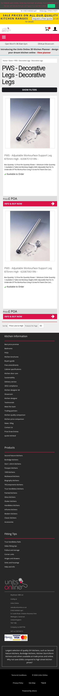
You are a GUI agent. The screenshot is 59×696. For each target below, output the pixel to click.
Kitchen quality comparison (14, 415)
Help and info (9, 567)
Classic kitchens (10, 518)
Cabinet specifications (12, 369)
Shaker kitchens (10, 501)
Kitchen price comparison (14, 419)
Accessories (8, 522)
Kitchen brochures (11, 357)
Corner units (9, 554)
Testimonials (9, 402)
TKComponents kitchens (13, 484)
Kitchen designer (10, 398)
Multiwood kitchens (11, 476)
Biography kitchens (11, 480)
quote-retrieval (10, 435)
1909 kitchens (9, 472)
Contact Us (8, 427)
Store (11, 61)
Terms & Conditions (18, 675)
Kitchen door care (11, 373)
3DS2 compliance (11, 386)
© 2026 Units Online (39, 675)
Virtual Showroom (45, 44)
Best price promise (11, 344)
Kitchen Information (15, 336)
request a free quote (42, 18)
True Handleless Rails (12, 542)
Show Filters (29, 89)
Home (5, 61)
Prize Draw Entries (11, 431)
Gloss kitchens (9, 497)
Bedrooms (8, 348)
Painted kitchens (10, 493)
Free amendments (11, 365)
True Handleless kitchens (14, 489)
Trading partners (10, 411)
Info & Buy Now (13, 203)
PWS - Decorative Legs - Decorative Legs (28, 61)
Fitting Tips (10, 534)
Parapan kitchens (11, 468)
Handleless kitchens (12, 505)
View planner (44, 52)
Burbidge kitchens (11, 460)
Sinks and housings (11, 562)
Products (9, 447)
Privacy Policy (18, 683)
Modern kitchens (10, 513)
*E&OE (43, 683)
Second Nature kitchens (13, 455)
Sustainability (9, 377)
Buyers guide (9, 361)
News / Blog (8, 423)
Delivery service (10, 382)
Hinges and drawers (12, 558)
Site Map (32, 683)
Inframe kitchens (10, 509)
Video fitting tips (10, 546)
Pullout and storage (11, 550)
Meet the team (10, 406)
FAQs (6, 352)
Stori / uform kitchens (12, 464)
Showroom (8, 394)
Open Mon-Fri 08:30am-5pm (16, 44)
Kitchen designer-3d (12, 390)
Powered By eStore (29, 691)
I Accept (51, 6)
